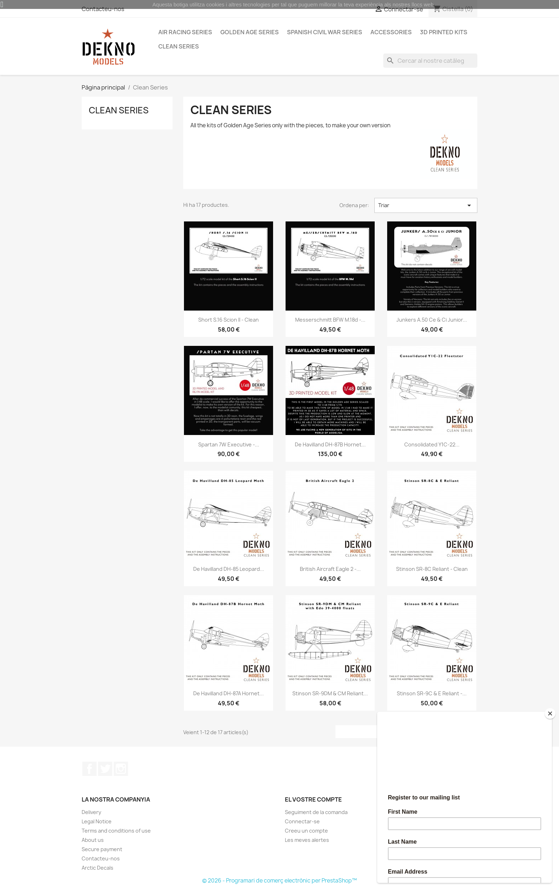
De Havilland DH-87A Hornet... (228, 693)
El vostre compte (313, 799)
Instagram (121, 769)
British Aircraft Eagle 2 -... (330, 569)
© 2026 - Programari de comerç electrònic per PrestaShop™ (279, 880)
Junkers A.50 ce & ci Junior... (431, 319)
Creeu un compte (306, 830)
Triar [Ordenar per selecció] (425, 205)
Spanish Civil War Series (324, 32)
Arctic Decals (97, 867)
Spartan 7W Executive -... (228, 444)
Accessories (391, 32)
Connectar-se (302, 821)
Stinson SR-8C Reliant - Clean (432, 569)
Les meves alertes (307, 840)
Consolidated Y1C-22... (432, 444)
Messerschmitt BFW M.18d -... (330, 319)
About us (93, 840)
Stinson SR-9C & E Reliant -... (432, 693)
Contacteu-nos (101, 858)
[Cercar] (430, 60)
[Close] (550, 713)
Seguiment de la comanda (316, 812)
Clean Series (178, 46)
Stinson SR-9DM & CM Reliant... (330, 693)
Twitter (105, 769)
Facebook (89, 769)
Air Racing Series (185, 32)
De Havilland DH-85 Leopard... (228, 569)
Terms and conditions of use (116, 830)
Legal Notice (97, 821)
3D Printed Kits (443, 32)
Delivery (91, 812)
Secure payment (102, 849)
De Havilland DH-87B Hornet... (330, 444)
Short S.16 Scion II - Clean (228, 319)
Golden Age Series (249, 32)
